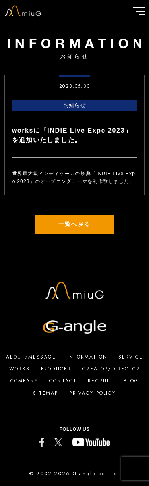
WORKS (19, 368)
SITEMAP (45, 393)
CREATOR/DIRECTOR (111, 368)
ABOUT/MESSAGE (31, 357)
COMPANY (24, 380)
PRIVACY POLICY (92, 393)
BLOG (131, 380)
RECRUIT (100, 380)
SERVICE (130, 357)
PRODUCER (56, 368)
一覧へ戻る (74, 224)
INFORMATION (87, 357)
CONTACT (63, 380)
